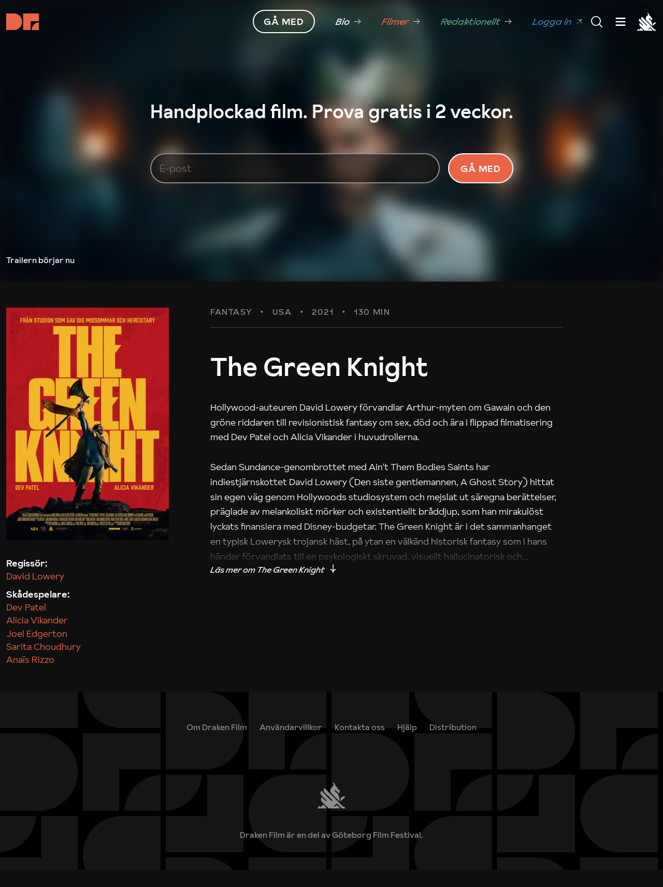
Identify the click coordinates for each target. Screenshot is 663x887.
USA (282, 329)
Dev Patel (26, 624)
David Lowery (35, 592)
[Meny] (597, 22)
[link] (348, 22)
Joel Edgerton (36, 650)
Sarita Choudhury (43, 663)
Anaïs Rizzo (30, 676)
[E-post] (295, 177)
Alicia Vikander (37, 637)
